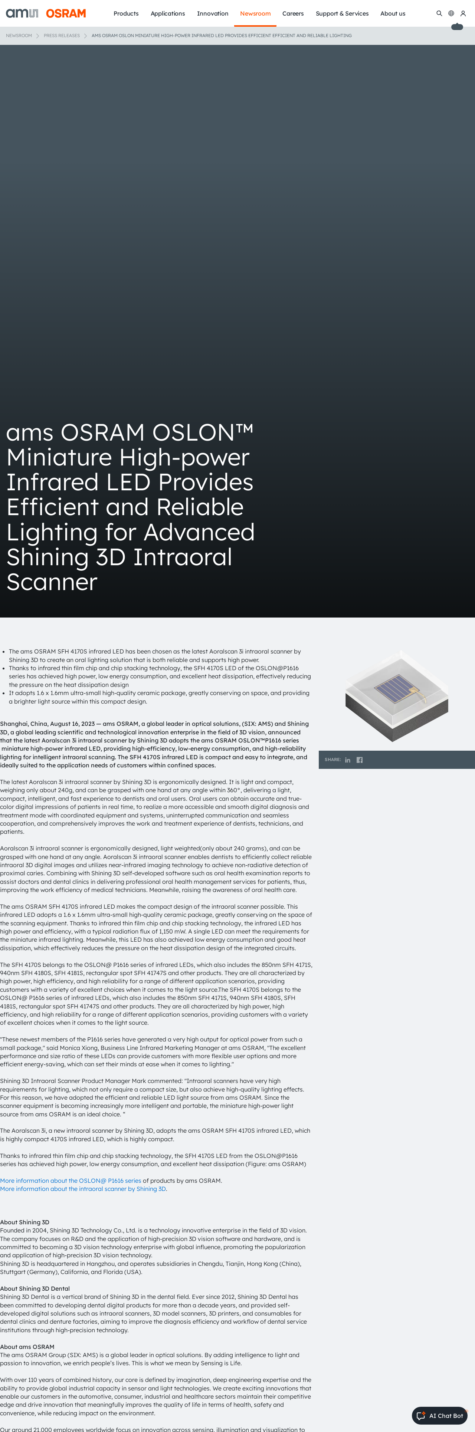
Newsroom (19, 35)
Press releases (62, 35)
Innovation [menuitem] (213, 13)
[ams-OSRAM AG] (46, 13)
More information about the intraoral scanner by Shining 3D (83, 1188)
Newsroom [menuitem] (255, 13)
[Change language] (451, 13)
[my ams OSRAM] (463, 13)
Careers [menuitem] (293, 13)
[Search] (439, 13)
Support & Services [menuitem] (342, 13)
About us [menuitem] (392, 13)
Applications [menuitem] (168, 13)
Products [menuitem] (126, 13)
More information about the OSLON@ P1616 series (70, 1180)
